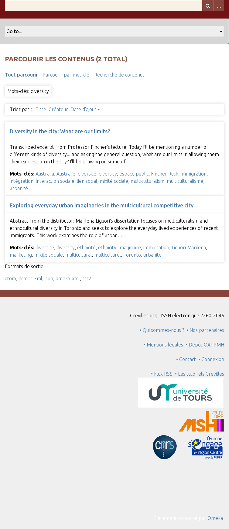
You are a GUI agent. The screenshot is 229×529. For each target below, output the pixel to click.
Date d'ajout (83, 109)
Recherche (207, 5)
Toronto (132, 255)
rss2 (86, 278)
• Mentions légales (163, 344)
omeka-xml (68, 278)
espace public (134, 173)
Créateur (58, 109)
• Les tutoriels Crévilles (199, 374)
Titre (41, 109)
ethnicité (86, 247)
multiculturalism (147, 181)
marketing (21, 255)
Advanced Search (218, 5)
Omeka (215, 518)
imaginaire (130, 247)
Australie (65, 173)
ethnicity (107, 247)
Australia (45, 173)
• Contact (187, 359)
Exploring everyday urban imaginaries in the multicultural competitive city (101, 205)
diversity (108, 173)
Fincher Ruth (164, 173)
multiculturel (107, 255)
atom (10, 278)
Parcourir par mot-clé (66, 74)
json (49, 278)
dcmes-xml (30, 278)
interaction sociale (55, 181)
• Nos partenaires (205, 330)
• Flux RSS (162, 374)
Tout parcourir (21, 74)
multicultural (78, 255)
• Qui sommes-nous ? (162, 330)
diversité (87, 173)
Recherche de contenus (119, 74)
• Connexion (211, 359)
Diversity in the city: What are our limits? (60, 131)
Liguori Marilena (189, 247)
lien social (87, 181)
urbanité (19, 188)
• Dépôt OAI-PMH (205, 344)
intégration (21, 181)
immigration (194, 173)
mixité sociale (114, 181)
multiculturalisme (185, 181)
